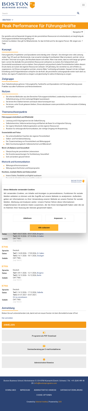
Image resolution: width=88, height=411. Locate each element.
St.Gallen (40, 236)
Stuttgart (40, 256)
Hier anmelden (7, 318)
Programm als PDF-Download (44, 336)
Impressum (25, 390)
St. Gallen (40, 253)
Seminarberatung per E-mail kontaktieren (44, 349)
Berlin (39, 275)
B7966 (5, 286)
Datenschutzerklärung (71, 390)
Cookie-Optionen (44, 395)
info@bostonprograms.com (46, 383)
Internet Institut (42, 402)
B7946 (5, 247)
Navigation (78, 32)
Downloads (10, 390)
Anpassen (59, 218)
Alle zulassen (44, 228)
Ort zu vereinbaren (20, 297)
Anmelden (9, 325)
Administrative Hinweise (44, 363)
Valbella (40, 292)
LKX (60, 402)
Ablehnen (27, 218)
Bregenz (40, 234)
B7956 (5, 266)
